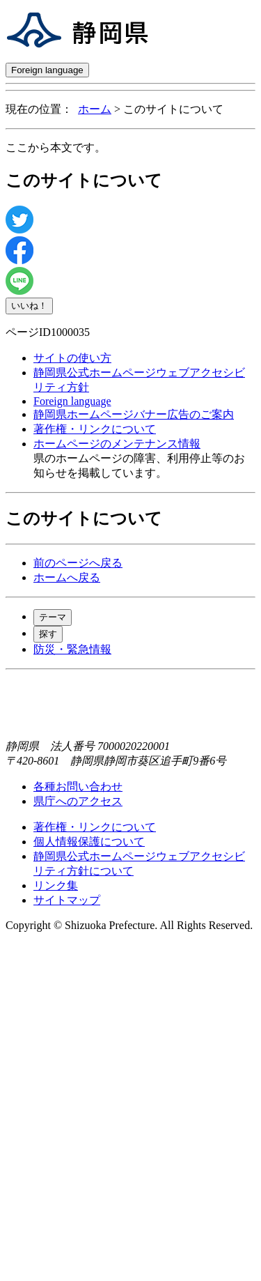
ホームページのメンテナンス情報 (116, 444)
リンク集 (55, 885)
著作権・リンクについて (94, 429)
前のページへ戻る (77, 563)
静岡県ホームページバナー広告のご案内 (133, 414)
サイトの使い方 (72, 358)
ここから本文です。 (56, 147)
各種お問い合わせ (77, 786)
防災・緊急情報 (72, 649)
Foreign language (47, 70)
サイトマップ (66, 900)
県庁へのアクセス (77, 801)
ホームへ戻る (66, 577)
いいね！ (29, 305)
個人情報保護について (89, 841)
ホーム (94, 109)
